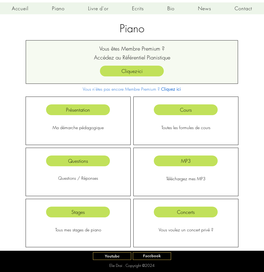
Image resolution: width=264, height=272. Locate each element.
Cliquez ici (171, 89)
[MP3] (186, 161)
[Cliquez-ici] (132, 71)
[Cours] (186, 109)
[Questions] (78, 161)
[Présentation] (78, 109)
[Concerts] (186, 212)
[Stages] (78, 212)
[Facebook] (152, 256)
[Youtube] (112, 256)
